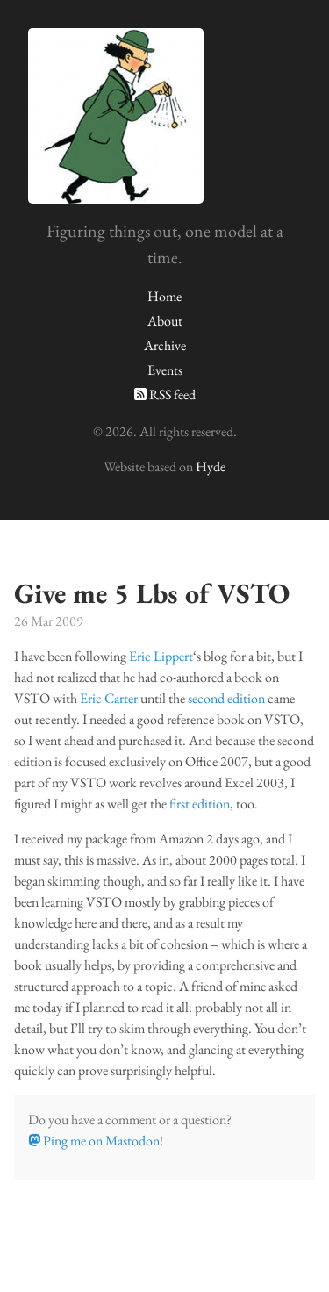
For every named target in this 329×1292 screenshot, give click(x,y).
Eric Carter (109, 698)
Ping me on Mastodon (94, 1140)
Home (164, 296)
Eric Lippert (161, 656)
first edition (199, 803)
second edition (226, 698)
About (164, 321)
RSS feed (165, 394)
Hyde (210, 466)
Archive (165, 345)
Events (164, 370)
